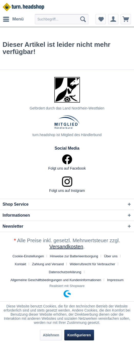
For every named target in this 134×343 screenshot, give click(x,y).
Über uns (111, 256)
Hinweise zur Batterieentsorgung (74, 256)
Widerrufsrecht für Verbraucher (92, 264)
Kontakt (20, 264)
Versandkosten (66, 246)
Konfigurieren (79, 335)
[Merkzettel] (101, 19)
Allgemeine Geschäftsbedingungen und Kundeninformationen (56, 280)
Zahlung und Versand (48, 264)
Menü (13, 18)
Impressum (115, 280)
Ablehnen (51, 335)
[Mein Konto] (113, 19)
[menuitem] (13, 19)
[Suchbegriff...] (61, 19)
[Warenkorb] (126, 19)
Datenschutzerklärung (65, 272)
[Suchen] (83, 19)
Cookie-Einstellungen (28, 256)
